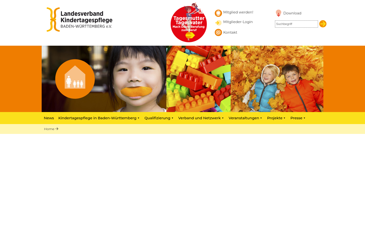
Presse (298, 118)
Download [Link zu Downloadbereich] (292, 13)
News (49, 118)
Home (49, 129)
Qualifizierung (159, 118)
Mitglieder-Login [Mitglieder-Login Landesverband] (238, 22)
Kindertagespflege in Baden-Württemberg (99, 118)
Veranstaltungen (246, 118)
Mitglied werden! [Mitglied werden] (238, 12)
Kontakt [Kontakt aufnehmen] (230, 32)
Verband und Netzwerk (201, 118)
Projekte (276, 118)
